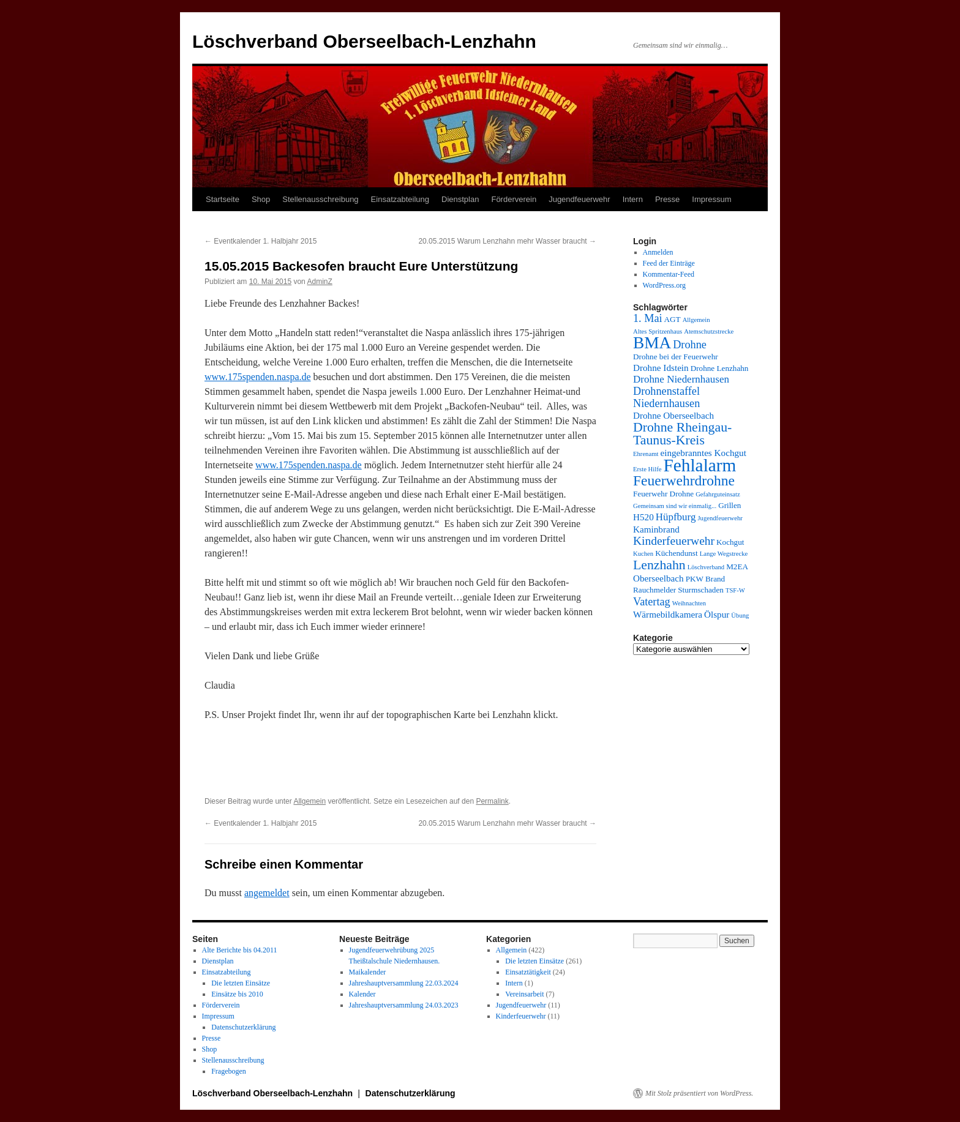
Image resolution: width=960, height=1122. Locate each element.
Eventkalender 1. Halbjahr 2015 (260, 241)
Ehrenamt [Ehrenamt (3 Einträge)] (645, 454)
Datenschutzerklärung (243, 1027)
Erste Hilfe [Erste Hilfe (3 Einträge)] (647, 469)
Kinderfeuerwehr (521, 1016)
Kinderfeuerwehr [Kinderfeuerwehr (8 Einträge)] (673, 540)
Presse (667, 199)
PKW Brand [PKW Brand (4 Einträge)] (706, 578)
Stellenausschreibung (320, 199)
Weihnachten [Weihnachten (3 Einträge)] (689, 603)
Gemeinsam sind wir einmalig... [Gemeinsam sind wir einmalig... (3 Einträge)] (674, 506)
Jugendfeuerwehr (579, 199)
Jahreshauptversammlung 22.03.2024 (404, 983)
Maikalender (367, 972)
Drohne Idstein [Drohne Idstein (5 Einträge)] (661, 367)
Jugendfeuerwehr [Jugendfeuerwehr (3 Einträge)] (719, 518)
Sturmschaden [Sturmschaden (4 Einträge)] (701, 589)
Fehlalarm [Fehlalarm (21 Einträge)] (699, 465)
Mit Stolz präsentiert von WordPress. (699, 1093)
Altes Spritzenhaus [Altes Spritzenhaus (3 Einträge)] (657, 331)
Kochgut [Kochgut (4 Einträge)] (730, 542)
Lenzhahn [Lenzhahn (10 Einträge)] (659, 565)
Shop (261, 199)
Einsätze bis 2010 (237, 994)
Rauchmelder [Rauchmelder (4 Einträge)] (654, 589)
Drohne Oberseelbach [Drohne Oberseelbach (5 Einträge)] (673, 415)
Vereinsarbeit (524, 994)
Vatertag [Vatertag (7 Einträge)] (651, 602)
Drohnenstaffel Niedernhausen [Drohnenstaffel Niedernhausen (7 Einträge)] (666, 397)
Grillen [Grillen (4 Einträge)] (729, 505)
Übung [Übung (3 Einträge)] (740, 615)
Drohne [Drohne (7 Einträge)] (690, 344)
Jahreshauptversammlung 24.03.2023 (404, 1005)
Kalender (362, 994)
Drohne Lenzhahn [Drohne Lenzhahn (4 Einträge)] (720, 368)
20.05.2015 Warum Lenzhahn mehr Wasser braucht (507, 241)
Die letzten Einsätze (240, 983)
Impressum (711, 199)
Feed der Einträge (669, 263)
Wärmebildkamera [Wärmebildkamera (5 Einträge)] (667, 614)
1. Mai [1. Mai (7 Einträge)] (647, 318)
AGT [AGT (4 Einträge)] (672, 319)
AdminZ (319, 281)
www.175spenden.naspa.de (257, 377)
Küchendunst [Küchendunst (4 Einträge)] (676, 553)
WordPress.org (664, 285)
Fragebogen (228, 1071)
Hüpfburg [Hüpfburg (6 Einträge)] (676, 517)
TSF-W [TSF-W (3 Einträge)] (735, 590)
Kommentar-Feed (668, 274)
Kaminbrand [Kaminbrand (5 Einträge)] (656, 529)
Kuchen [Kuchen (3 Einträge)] (643, 553)
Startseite (222, 199)
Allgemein (309, 801)
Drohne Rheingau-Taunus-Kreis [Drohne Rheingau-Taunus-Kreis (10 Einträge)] (682, 433)
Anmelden (658, 252)
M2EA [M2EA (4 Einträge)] (737, 566)
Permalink (492, 801)
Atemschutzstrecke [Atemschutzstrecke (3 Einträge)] (708, 331)
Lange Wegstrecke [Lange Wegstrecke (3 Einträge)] (724, 553)
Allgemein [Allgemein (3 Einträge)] (696, 319)
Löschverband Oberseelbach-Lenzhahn (364, 41)
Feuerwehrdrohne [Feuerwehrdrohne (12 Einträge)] (684, 480)
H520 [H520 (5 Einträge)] (643, 517)
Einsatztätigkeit (528, 972)
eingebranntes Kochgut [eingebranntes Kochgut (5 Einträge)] (703, 452)
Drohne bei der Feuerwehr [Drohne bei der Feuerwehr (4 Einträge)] (675, 356)
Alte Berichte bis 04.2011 (239, 950)
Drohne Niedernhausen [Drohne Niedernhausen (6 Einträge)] (681, 379)
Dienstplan (460, 199)
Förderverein (513, 199)
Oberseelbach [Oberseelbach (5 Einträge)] (658, 578)
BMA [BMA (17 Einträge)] (652, 343)
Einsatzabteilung (400, 199)
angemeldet (267, 893)
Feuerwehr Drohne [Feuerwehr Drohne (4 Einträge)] (663, 493)
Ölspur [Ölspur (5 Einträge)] (716, 614)
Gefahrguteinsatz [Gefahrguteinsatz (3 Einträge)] (718, 494)
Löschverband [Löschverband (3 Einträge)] (706, 567)
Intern (633, 199)
